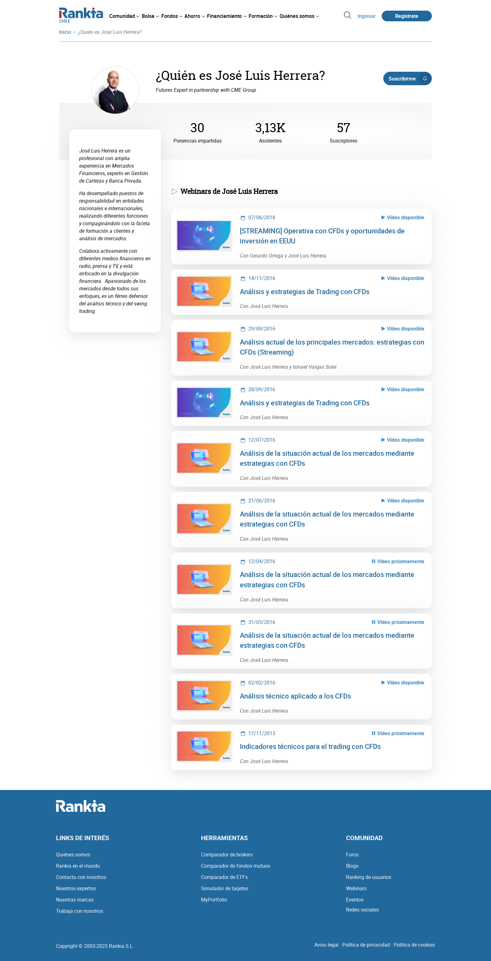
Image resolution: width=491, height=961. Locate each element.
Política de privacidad (366, 944)
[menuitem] (124, 16)
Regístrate (406, 16)
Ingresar (366, 16)
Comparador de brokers (227, 854)
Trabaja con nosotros (79, 910)
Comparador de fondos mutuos (235, 865)
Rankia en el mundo (78, 865)
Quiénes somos (73, 854)
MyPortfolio (214, 899)
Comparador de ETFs (224, 877)
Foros (352, 854)
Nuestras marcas (75, 899)
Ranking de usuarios (368, 877)
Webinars (356, 888)
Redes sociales (362, 909)
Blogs (352, 865)
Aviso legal (326, 944)
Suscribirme (410, 78)
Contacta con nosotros (81, 877)
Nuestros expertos (76, 888)
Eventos (355, 899)
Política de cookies (414, 944)
